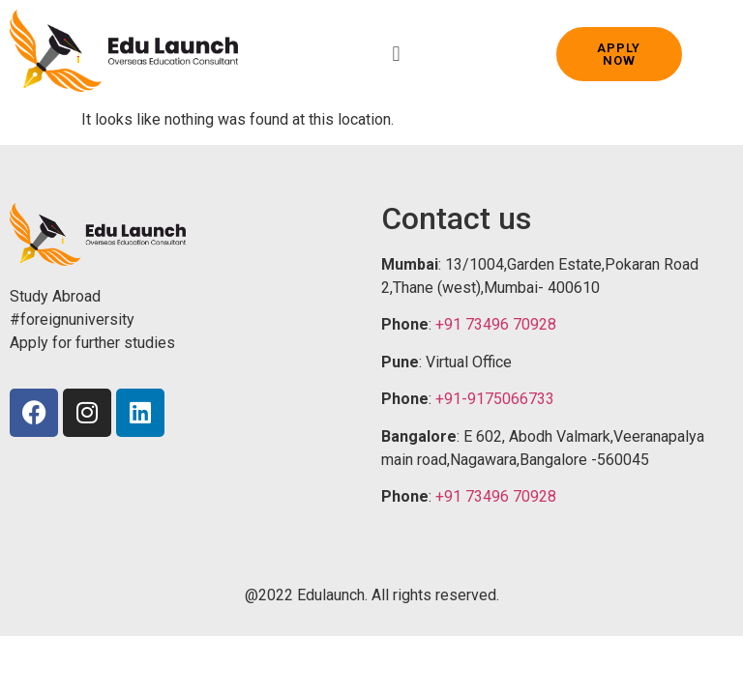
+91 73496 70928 (495, 324)
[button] (396, 54)
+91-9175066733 (494, 399)
